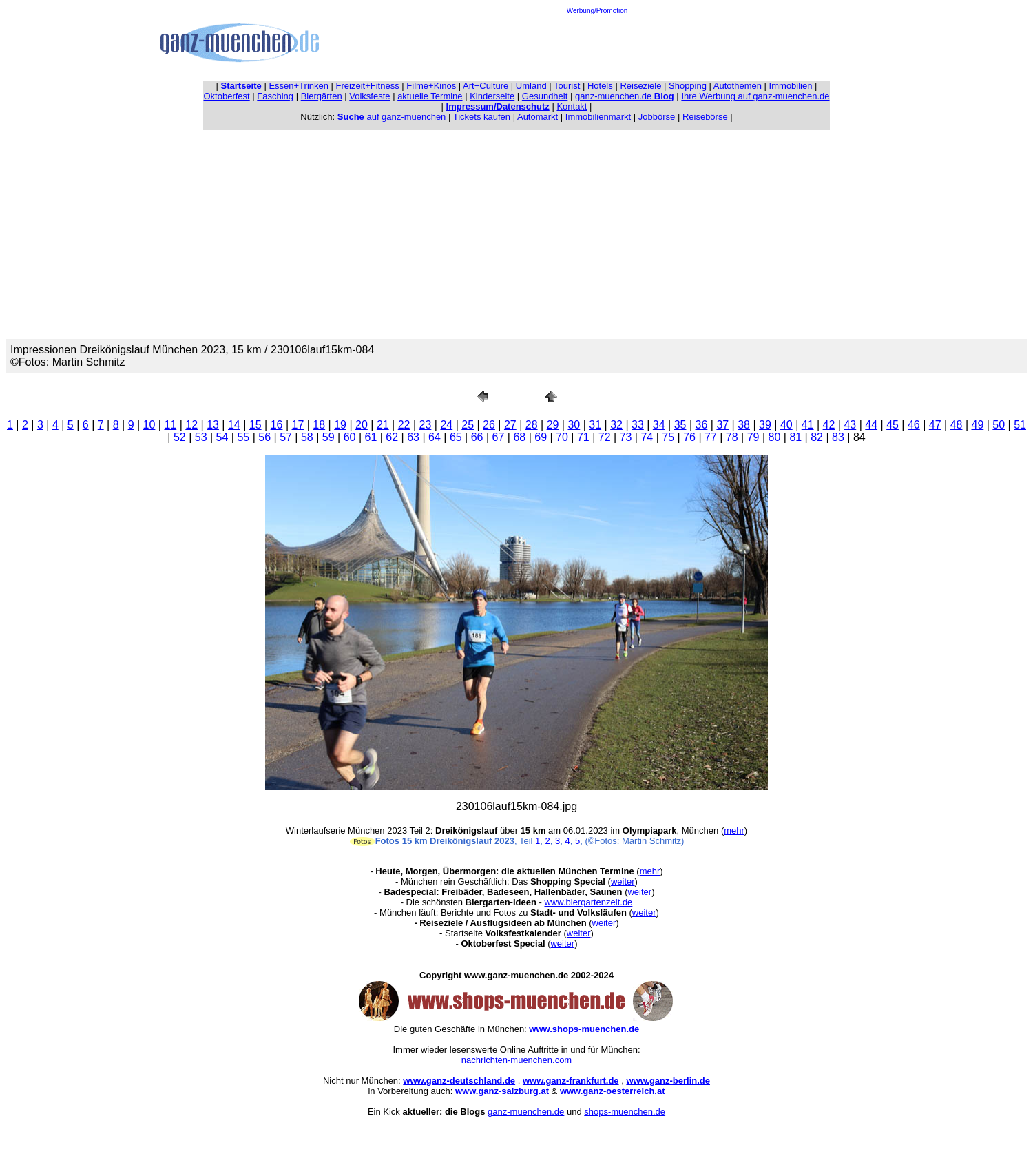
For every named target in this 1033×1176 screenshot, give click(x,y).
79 (753, 437)
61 (371, 437)
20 (361, 425)
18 (319, 425)
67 (498, 437)
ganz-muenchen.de (624, 96)
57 (286, 437)
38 (744, 425)
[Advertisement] (597, 45)
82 (817, 437)
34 (659, 425)
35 (680, 425)
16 (277, 425)
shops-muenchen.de (624, 1111)
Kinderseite (492, 96)
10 (149, 425)
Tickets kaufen (481, 117)
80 (775, 437)
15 (255, 425)
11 (170, 425)
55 (243, 437)
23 (425, 425)
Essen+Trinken (298, 86)
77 (711, 437)
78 (732, 437)
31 (595, 425)
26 (489, 425)
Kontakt (571, 106)
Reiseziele (640, 86)
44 (871, 425)
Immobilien (791, 86)
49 (978, 425)
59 (328, 437)
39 (765, 425)
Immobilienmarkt (598, 117)
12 (191, 425)
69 (540, 437)
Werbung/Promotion (597, 10)
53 (201, 437)
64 (434, 437)
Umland (531, 86)
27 (510, 425)
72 (604, 437)
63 (413, 437)
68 (519, 437)
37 (722, 425)
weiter (623, 881)
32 (616, 425)
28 (531, 425)
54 (222, 437)
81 (795, 437)
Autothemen (737, 86)
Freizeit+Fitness (367, 86)
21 (383, 425)
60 (350, 437)
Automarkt (537, 117)
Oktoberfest (227, 96)
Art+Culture (485, 86)
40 (786, 425)
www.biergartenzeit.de (588, 902)
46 (914, 425)
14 (234, 425)
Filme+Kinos (431, 86)
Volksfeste (369, 96)
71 (583, 437)
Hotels (600, 86)
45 (892, 425)
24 (446, 425)
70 (562, 437)
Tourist (567, 86)
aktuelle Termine (429, 96)
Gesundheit (545, 96)
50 (998, 425)
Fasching (275, 96)
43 (850, 425)
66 (477, 437)
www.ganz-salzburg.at (502, 1091)
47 (935, 425)
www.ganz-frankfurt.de (571, 1080)
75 (668, 437)
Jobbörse (656, 117)
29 (553, 425)
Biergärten (321, 96)
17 (298, 425)
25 (467, 425)
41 (808, 425)
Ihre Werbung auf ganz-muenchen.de (755, 96)
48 (956, 425)
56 (264, 437)
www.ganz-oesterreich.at (612, 1091)
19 (340, 425)
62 (392, 437)
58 (307, 437)
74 (646, 437)
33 (638, 425)
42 (829, 425)
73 (626, 437)
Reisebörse (705, 117)
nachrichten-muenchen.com (516, 1060)
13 (213, 425)
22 (404, 425)
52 (180, 437)
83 (838, 437)
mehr (734, 830)
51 (1020, 425)
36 (702, 425)
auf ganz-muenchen (391, 117)
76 (689, 437)
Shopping (688, 86)
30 (573, 425)
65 (456, 437)
